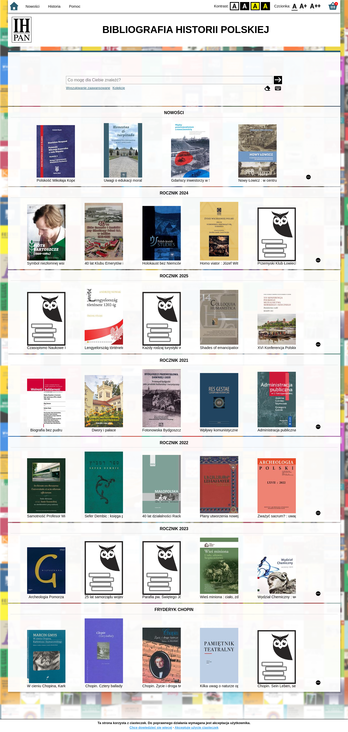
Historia (54, 6)
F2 (315, 6)
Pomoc (75, 6)
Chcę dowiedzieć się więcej (150, 727)
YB (255, 6)
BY (265, 6)
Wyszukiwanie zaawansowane (88, 88)
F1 (303, 6)
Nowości (32, 6)
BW (245, 6)
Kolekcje (119, 88)
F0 (294, 6)
